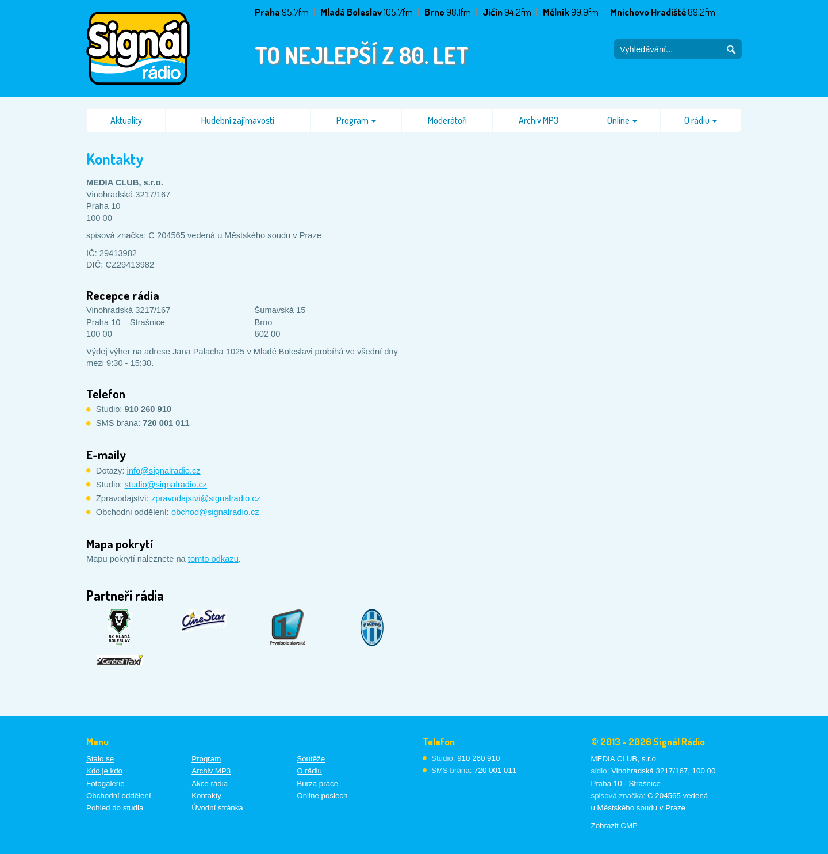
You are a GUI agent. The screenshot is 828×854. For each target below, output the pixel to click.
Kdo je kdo (104, 771)
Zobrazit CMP (614, 825)
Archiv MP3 (538, 120)
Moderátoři (447, 120)
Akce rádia (209, 783)
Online (622, 120)
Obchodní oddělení (118, 795)
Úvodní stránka (217, 807)
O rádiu (700, 120)
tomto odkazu (213, 558)
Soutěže (311, 758)
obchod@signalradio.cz (215, 512)
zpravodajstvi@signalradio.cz (205, 498)
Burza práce (317, 783)
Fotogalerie (105, 783)
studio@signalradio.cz (166, 484)
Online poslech (322, 795)
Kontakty (206, 795)
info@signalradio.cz (164, 470)
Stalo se (100, 758)
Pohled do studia (114, 807)
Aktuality (126, 120)
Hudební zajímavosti (237, 120)
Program (356, 120)
